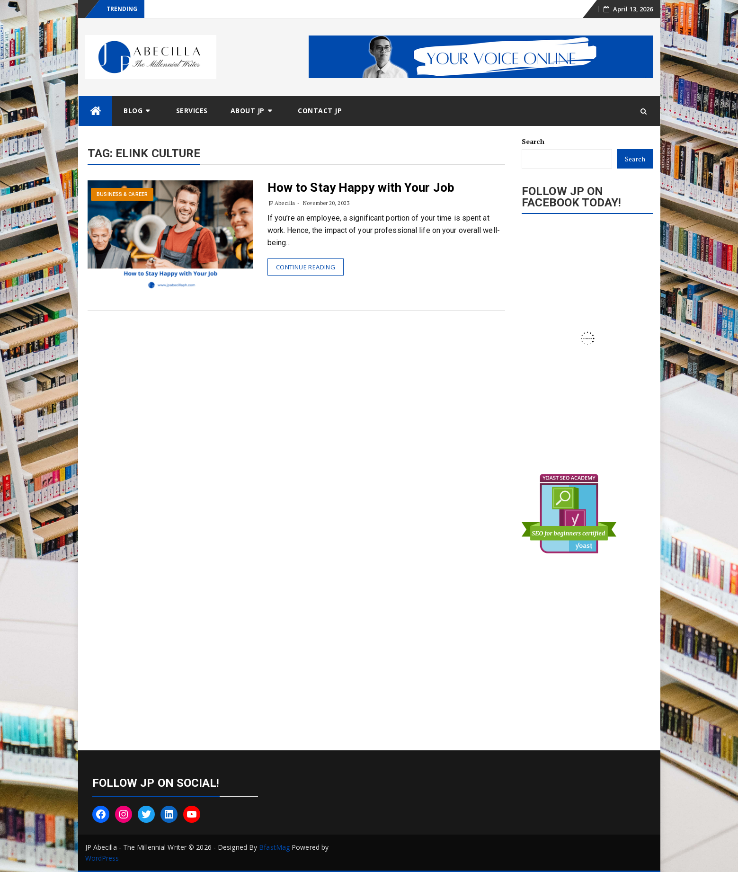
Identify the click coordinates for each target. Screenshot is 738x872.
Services (192, 110)
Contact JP (320, 110)
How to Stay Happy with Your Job (360, 187)
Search (533, 141)
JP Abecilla (281, 202)
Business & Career (122, 194)
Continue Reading (305, 267)
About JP (248, 110)
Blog (133, 110)
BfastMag (274, 847)
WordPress (102, 858)
